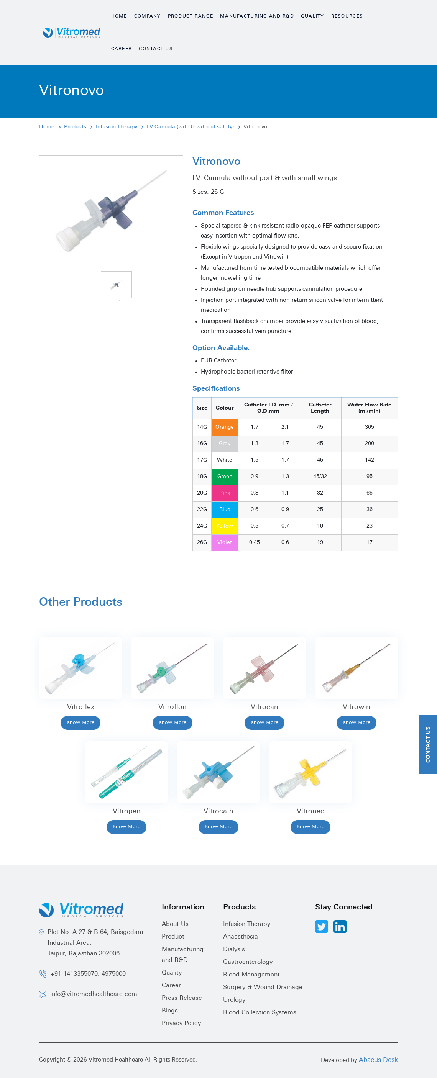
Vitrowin (356, 707)
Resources (347, 16)
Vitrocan (264, 707)
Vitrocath (218, 811)
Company (147, 16)
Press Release (182, 998)
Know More (80, 722)
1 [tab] (119, 300)
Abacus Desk (378, 1060)
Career (121, 49)
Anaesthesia (240, 937)
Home (119, 16)
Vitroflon (172, 707)
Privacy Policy (181, 1024)
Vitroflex (80, 707)
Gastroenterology (248, 962)
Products (75, 127)
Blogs (170, 1011)
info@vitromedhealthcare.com (93, 994)
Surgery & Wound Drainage (262, 988)
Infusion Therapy (116, 127)
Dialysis (234, 950)
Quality (312, 16)
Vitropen (127, 811)
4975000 (114, 974)
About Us (175, 924)
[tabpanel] (116, 284)
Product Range (191, 16)
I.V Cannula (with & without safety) (190, 127)
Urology (234, 1000)
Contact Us (156, 49)
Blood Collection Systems (259, 1013)
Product (173, 937)
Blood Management (251, 975)
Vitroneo (311, 811)
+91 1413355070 (74, 974)
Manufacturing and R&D (257, 16)
